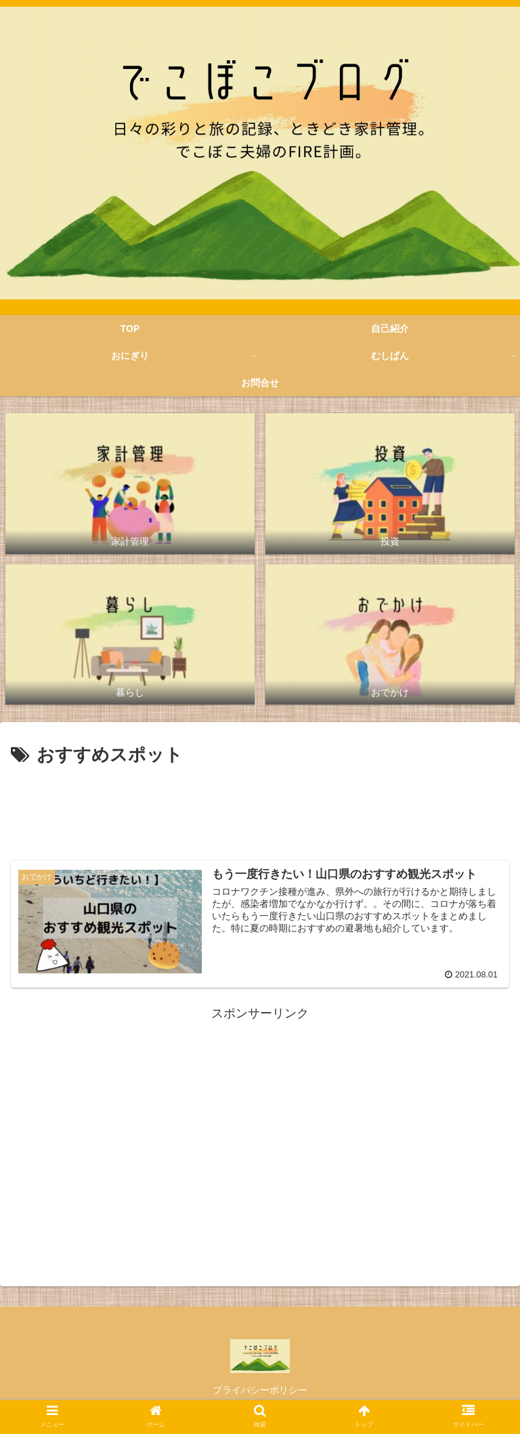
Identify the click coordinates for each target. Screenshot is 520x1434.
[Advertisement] (260, 808)
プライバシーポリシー (260, 1390)
